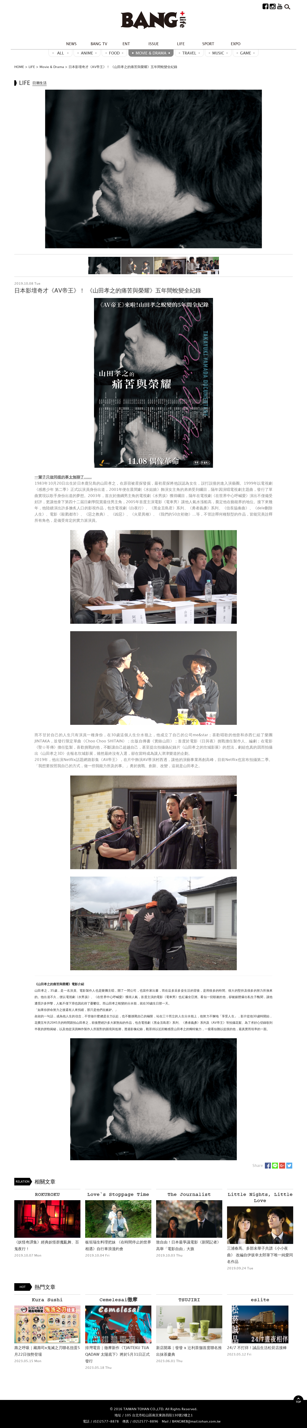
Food (114, 53)
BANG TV (99, 44)
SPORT (208, 44)
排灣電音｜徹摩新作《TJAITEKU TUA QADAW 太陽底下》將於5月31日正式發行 (117, 1354)
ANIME (87, 53)
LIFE (181, 44)
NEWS (71, 44)
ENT (126, 44)
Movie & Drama (151, 53)
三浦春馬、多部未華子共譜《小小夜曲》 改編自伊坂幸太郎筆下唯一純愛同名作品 (260, 1255)
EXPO (235, 44)
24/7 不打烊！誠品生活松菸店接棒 (257, 1347)
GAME (245, 53)
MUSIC (218, 53)
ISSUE (154, 44)
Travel (189, 53)
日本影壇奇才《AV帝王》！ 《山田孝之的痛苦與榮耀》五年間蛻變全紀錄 (123, 67)
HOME (19, 67)
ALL (60, 53)
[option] (153, 169)
